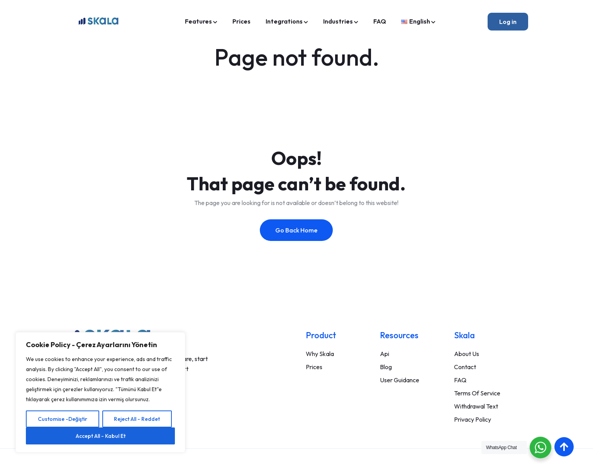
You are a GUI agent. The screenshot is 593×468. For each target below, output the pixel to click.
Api (384, 354)
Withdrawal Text (476, 406)
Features (198, 21)
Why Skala (320, 354)
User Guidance (399, 380)
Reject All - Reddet (137, 418)
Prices (241, 21)
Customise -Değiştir (62, 418)
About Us (466, 354)
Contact (465, 367)
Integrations (284, 21)
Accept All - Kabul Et (100, 435)
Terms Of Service (477, 393)
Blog (386, 367)
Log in (508, 21)
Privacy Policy (472, 419)
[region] (100, 392)
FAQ (379, 21)
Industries (338, 21)
